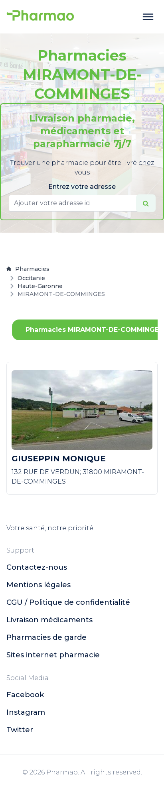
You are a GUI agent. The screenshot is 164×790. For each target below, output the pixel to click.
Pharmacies (27, 268)
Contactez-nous (36, 567)
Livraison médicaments (49, 620)
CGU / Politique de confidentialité (68, 602)
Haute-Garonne (40, 286)
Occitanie (31, 278)
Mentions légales (38, 584)
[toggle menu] (148, 16)
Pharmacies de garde (46, 637)
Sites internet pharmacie (53, 655)
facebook (25, 694)
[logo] (40, 17)
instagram (25, 712)
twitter (19, 729)
